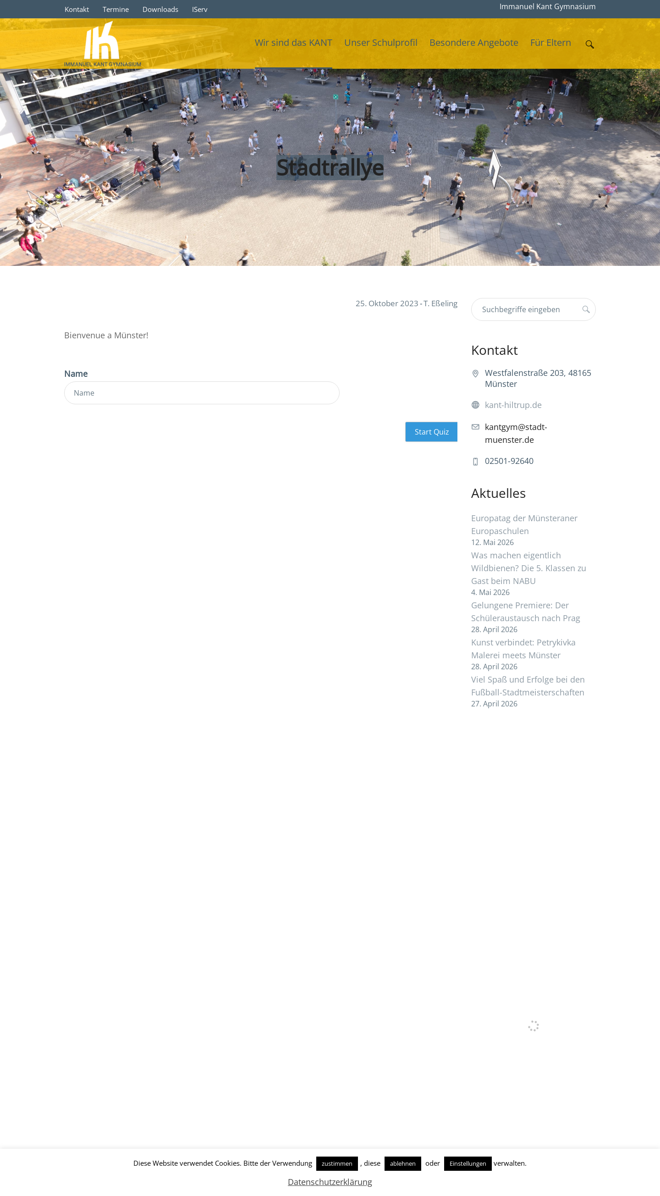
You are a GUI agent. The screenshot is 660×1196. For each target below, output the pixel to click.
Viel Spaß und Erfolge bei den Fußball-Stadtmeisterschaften (528, 686)
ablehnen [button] (403, 1163)
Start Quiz (432, 432)
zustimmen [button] (337, 1163)
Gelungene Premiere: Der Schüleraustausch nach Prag (525, 611)
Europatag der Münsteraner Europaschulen (524, 524)
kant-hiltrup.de (513, 404)
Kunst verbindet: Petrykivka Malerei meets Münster (523, 649)
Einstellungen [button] (468, 1163)
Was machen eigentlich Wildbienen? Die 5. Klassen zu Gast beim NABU (528, 568)
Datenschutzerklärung (330, 1181)
